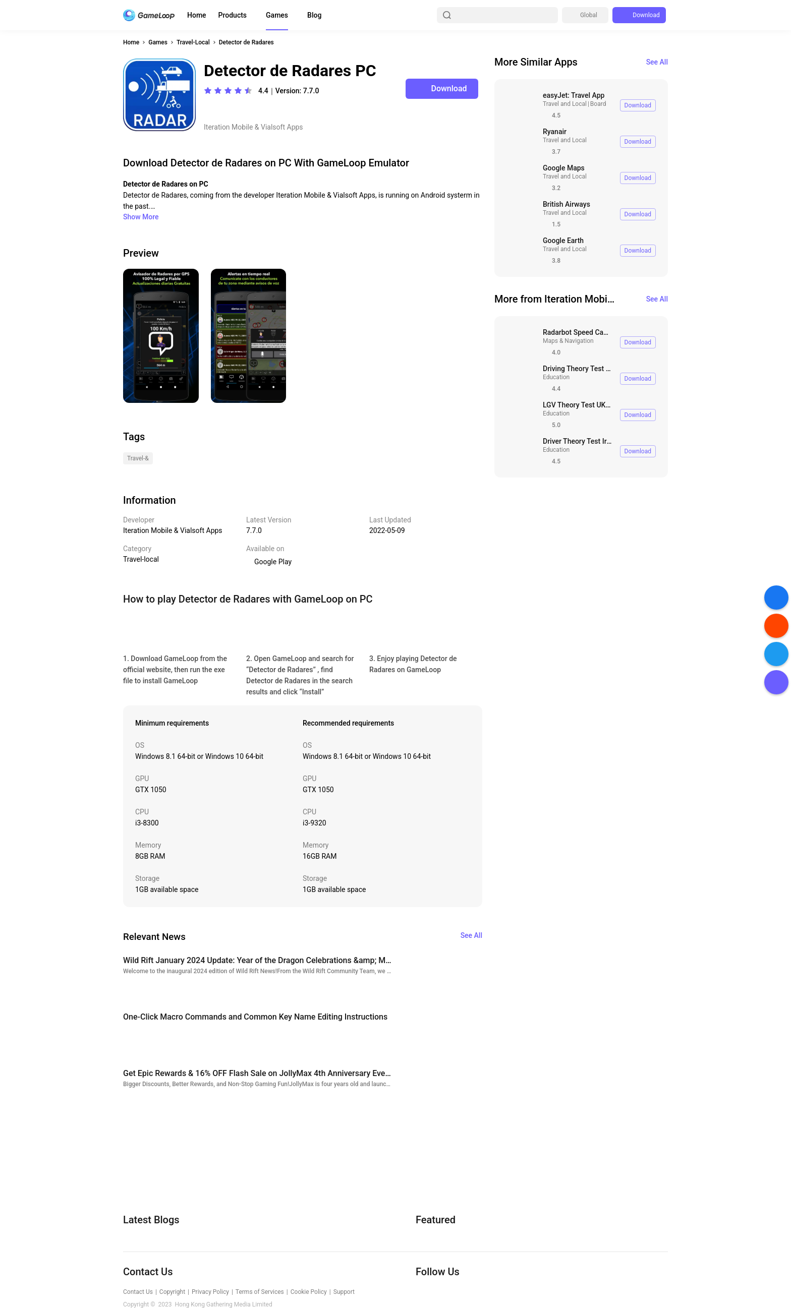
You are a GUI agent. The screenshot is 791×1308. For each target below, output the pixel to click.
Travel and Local (565, 103)
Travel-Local (193, 42)
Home (196, 15)
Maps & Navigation (568, 340)
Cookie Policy (309, 1291)
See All (657, 62)
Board (598, 103)
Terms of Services (260, 1291)
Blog (314, 15)
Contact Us (138, 1291)
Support (344, 1291)
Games (277, 15)
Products (232, 15)
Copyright (172, 1291)
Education (556, 377)
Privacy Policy (210, 1291)
